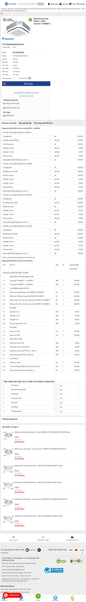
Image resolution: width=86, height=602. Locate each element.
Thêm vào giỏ (25, 78)
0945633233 (8, 115)
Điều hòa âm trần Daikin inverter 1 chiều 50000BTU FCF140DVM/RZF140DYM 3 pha (42, 432)
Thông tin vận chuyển (11, 103)
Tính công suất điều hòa (43, 123)
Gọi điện (38, 596)
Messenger (55, 598)
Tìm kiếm (41, 4)
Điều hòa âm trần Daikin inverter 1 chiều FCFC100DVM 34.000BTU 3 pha (38, 516)
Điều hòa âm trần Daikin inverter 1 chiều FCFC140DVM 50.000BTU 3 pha (38, 466)
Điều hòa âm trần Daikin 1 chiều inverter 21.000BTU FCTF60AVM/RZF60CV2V (40, 449)
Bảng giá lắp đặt (25, 123)
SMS (72, 598)
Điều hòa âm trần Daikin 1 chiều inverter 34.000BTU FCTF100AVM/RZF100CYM (41, 499)
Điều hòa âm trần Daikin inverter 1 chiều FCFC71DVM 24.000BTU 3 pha (38, 482)
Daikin (17, 437)
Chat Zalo (21, 598)
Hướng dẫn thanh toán (11, 108)
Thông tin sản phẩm (9, 123)
